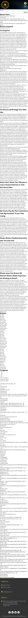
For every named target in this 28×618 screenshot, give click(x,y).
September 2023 (3, 328)
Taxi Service (2, 523)
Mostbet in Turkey (4, 489)
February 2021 (3, 367)
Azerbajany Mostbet (4, 418)
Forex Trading (3, 441)
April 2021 (2, 364)
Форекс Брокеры (3, 574)
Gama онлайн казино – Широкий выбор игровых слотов (12, 19)
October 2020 (3, 368)
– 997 (1, 376)
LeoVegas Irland (3, 462)
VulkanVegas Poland (4, 540)
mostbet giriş (3, 484)
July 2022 (2, 349)
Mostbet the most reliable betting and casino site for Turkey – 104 (14, 498)
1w (0, 385)
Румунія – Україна (4, 567)
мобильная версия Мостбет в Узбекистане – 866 (11, 550)
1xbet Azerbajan (3, 392)
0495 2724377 (6, 585)
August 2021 (2, 361)
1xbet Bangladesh (4, 400)
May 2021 (2, 362)
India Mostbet (3, 453)
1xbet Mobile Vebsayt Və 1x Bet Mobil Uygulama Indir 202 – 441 (13, 406)
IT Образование (3, 457)
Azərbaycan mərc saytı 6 (5, 420)
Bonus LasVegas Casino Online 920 (7, 424)
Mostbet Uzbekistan (4, 502)
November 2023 (3, 325)
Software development (5, 522)
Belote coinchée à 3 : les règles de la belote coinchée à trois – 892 (14, 423)
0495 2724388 (6, 587)
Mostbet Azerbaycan (4, 474)
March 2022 (2, 355)
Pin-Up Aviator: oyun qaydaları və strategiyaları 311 (11, 517)
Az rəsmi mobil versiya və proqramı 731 (8, 417)
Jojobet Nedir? (3, 17)
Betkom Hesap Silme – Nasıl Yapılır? (7, 16)
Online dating (3, 513)
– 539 (1, 373)
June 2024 (2, 314)
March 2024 (2, 319)
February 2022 (3, 356)
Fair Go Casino (3, 438)
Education (2, 436)
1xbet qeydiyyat (3, 409)
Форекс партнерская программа (7, 577)
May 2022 (2, 352)
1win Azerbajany (3, 386)
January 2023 (3, 340)
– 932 (1, 374)
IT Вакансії (2, 456)
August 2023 (2, 329)
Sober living (2, 520)
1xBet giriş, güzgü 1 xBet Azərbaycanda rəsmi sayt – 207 (12, 403)
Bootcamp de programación (6, 427)
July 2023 (2, 331)
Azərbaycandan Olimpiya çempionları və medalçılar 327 (11, 421)
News (1, 507)
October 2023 (3, 326)
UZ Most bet (2, 528)
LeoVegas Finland (4, 459)
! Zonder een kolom (4, 380)
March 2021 (2, 365)
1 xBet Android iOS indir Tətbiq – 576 (7, 383)
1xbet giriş (2, 401)
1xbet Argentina (3, 391)
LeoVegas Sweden (4, 463)
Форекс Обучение (4, 576)
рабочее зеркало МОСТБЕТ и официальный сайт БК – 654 (13, 565)
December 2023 (3, 323)
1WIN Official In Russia (5, 389)
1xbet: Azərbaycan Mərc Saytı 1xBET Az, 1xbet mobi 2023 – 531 (13, 412)
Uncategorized (3, 526)
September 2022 (3, 346)
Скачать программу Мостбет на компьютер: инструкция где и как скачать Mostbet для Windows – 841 (13, 572)
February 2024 (3, 320)
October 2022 (3, 344)
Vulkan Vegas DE (3, 531)
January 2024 (3, 322)
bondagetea (5, 30)
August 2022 (2, 347)
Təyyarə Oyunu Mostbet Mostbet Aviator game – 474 (11, 525)
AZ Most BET (3, 415)
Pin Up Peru (2, 516)
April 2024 (2, 317)
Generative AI (3, 445)
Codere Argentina (4, 432)
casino (1, 429)
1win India (2, 388)
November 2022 (3, 343)
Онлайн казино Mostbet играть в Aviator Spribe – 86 (11, 561)
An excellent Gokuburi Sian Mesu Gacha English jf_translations (13, 39)
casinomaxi (2, 430)
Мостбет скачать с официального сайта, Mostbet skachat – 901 (14, 559)
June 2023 (2, 332)
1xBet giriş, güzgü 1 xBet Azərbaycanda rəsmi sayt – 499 (12, 404)
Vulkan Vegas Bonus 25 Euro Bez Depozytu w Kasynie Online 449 (14, 529)
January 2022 (3, 358)
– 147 (1, 371)
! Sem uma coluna (4, 377)
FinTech (1, 439)
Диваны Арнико (3, 546)
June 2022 (2, 350)
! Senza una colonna (4, 379)
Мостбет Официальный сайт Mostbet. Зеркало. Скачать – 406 (14, 555)
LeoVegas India (3, 460)
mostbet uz (2, 499)
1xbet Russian (3, 410)
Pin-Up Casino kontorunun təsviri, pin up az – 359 (10, 519)
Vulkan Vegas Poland (4, 535)
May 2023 (2, 334)
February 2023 (3, 338)
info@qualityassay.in (8, 592)
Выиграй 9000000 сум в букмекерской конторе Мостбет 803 (13, 544)
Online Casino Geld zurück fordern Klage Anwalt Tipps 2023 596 (13, 511)
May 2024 (2, 316)
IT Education (2, 454)
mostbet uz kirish (3, 501)
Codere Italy (2, 433)
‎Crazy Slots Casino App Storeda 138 (7, 435)
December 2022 (3, 341)
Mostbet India (3, 490)
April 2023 (2, 335)
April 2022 (2, 353)
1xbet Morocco (3, 407)
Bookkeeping (3, 426)
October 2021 (3, 359)
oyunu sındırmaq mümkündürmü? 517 (8, 514)
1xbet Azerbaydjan (4, 398)
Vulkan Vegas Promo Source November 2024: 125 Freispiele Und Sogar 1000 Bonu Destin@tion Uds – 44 (14, 537)
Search (1, 10)
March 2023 (2, 337)
